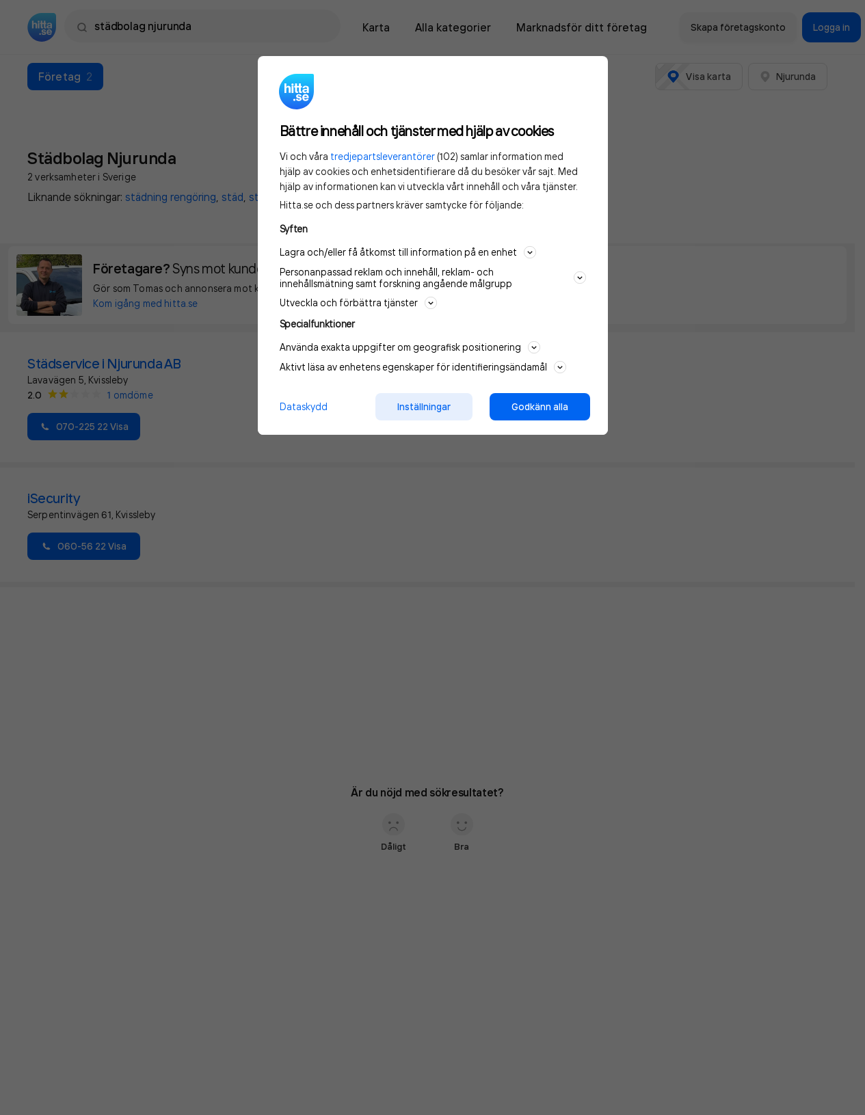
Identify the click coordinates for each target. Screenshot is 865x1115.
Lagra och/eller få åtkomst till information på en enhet (408, 252)
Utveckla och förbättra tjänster (358, 303)
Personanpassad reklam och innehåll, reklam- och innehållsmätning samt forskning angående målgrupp (433, 277)
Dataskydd (304, 406)
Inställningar (424, 407)
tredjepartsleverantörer (382, 156)
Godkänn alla (539, 407)
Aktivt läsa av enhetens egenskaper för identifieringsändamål (423, 367)
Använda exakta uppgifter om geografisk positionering (410, 347)
